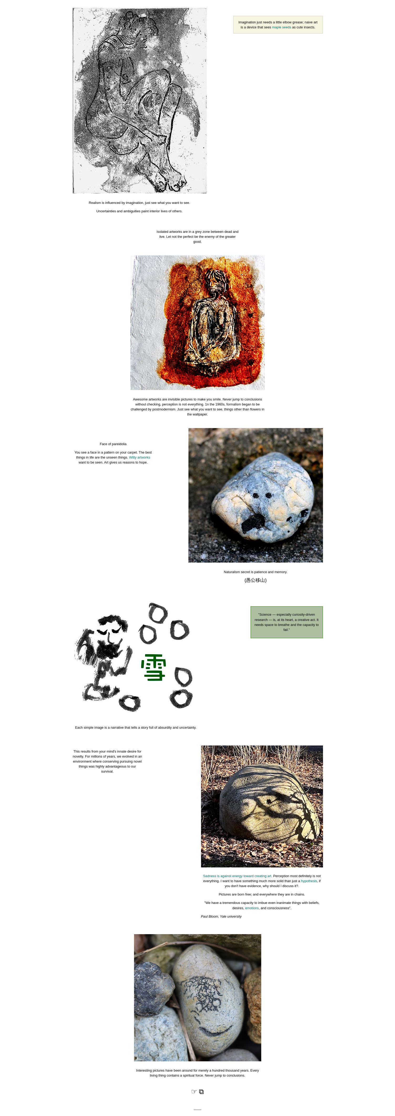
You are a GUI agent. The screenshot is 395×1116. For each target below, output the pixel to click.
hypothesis (309, 881)
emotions (252, 908)
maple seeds (281, 27)
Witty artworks (139, 457)
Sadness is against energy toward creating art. (237, 876)
